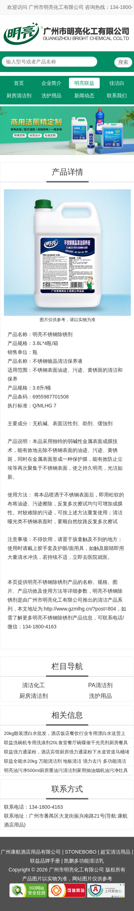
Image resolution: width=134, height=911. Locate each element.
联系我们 (117, 95)
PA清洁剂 (100, 685)
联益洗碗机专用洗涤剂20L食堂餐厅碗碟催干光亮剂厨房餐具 (66, 742)
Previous (7, 126)
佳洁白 (116, 83)
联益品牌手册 (45, 861)
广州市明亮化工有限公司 (55, 600)
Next (127, 126)
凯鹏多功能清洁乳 (84, 861)
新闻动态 (84, 95)
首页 (19, 83)
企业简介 (51, 83)
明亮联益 (84, 83)
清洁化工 (33, 685)
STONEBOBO (80, 852)
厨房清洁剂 (18, 95)
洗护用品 (51, 95)
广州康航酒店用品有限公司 (31, 852)
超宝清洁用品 (115, 852)
